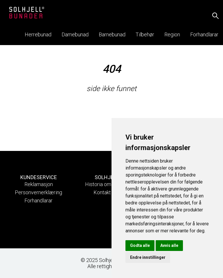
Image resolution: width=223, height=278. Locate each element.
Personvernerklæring (38, 192)
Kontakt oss (106, 192)
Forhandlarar (38, 200)
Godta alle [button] (140, 245)
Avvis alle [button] (169, 245)
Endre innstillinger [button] (148, 257)
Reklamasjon (38, 184)
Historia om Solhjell (107, 184)
